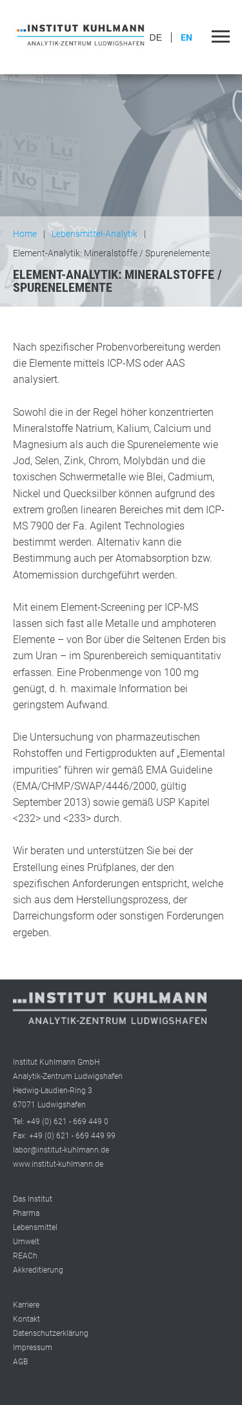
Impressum (32, 1347)
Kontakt (26, 1319)
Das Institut (32, 1199)
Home (25, 234)
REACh (25, 1255)
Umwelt (26, 1241)
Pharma (26, 1213)
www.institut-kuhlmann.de (58, 1164)
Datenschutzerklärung (50, 1333)
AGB (20, 1361)
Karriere (26, 1304)
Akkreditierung (38, 1270)
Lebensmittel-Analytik (94, 234)
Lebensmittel (35, 1227)
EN (186, 37)
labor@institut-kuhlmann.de (61, 1149)
